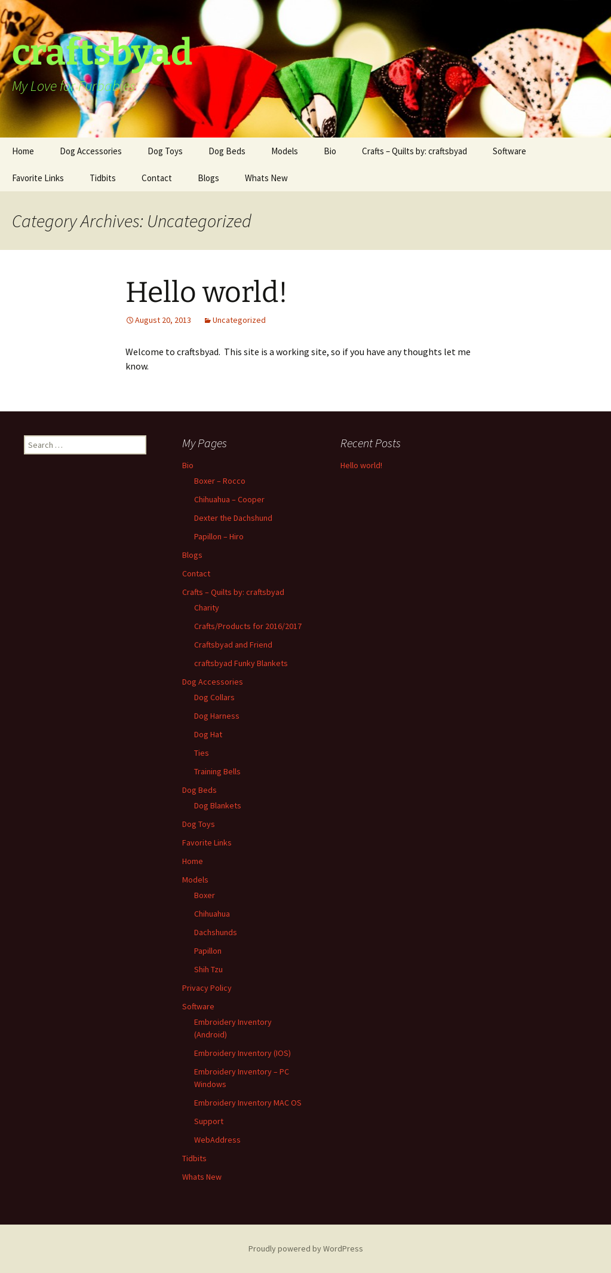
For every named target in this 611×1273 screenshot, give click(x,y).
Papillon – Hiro (219, 536)
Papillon (208, 950)
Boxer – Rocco (219, 480)
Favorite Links (38, 178)
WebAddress (217, 1139)
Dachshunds (215, 932)
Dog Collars (214, 697)
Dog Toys (165, 151)
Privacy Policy (207, 987)
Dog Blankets (217, 805)
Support (208, 1121)
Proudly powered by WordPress (305, 1248)
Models (284, 151)
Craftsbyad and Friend (233, 644)
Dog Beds (226, 151)
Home (23, 151)
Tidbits (103, 178)
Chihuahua (212, 913)
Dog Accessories (91, 151)
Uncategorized (239, 320)
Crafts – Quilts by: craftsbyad (414, 151)
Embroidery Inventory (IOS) (242, 1053)
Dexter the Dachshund (233, 517)
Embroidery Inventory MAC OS (248, 1102)
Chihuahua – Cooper (229, 499)
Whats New (266, 178)
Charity (206, 607)
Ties (201, 752)
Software (509, 151)
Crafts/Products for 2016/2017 (248, 626)
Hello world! (206, 292)
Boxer (204, 895)
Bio (330, 151)
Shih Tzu (208, 969)
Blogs (208, 178)
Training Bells (217, 771)
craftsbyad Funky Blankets (241, 663)
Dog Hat (208, 734)
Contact (157, 178)
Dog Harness (217, 715)
